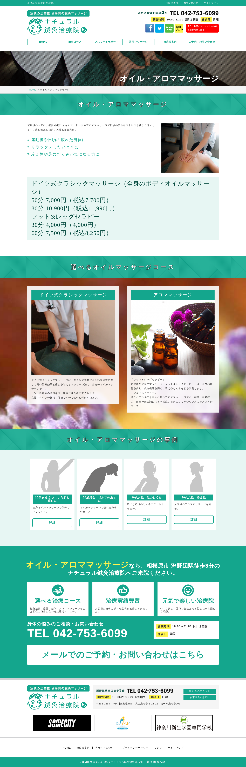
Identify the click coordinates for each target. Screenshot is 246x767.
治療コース (74, 41)
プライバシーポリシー (135, 747)
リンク (158, 747)
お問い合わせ (191, 3)
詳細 (52, 522)
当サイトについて (106, 747)
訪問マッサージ (138, 41)
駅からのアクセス (199, 691)
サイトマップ (211, 3)
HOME (43, 41)
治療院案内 (172, 3)
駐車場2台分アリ (200, 697)
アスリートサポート (107, 41)
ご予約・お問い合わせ (202, 41)
